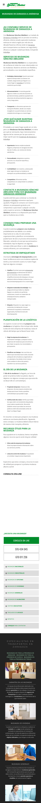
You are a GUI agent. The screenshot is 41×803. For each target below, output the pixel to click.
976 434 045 (21, 549)
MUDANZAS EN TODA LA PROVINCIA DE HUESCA (20, 656)
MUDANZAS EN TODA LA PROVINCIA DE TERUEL (21, 658)
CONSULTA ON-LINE (21, 540)
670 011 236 (21, 557)
